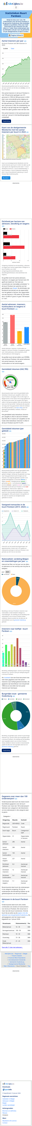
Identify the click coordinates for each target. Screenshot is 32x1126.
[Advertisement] (16, 201)
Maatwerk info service (9, 1121)
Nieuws (4, 1113)
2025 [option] (7, 572)
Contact (4, 1123)
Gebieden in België (8, 1099)
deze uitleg (19, 407)
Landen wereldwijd (8, 1105)
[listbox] (7, 572)
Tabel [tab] (12, 48)
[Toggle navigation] (16, 7)
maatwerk (7, 678)
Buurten (5, 178)
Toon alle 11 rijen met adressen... (12, 947)
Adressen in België (8, 1101)
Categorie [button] (6, 816)
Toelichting (6, 121)
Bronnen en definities (9, 1111)
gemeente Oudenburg (20, 620)
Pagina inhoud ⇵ (16, 35)
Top (29, 966)
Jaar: (3, 572)
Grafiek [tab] (5, 48)
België (15, 288)
